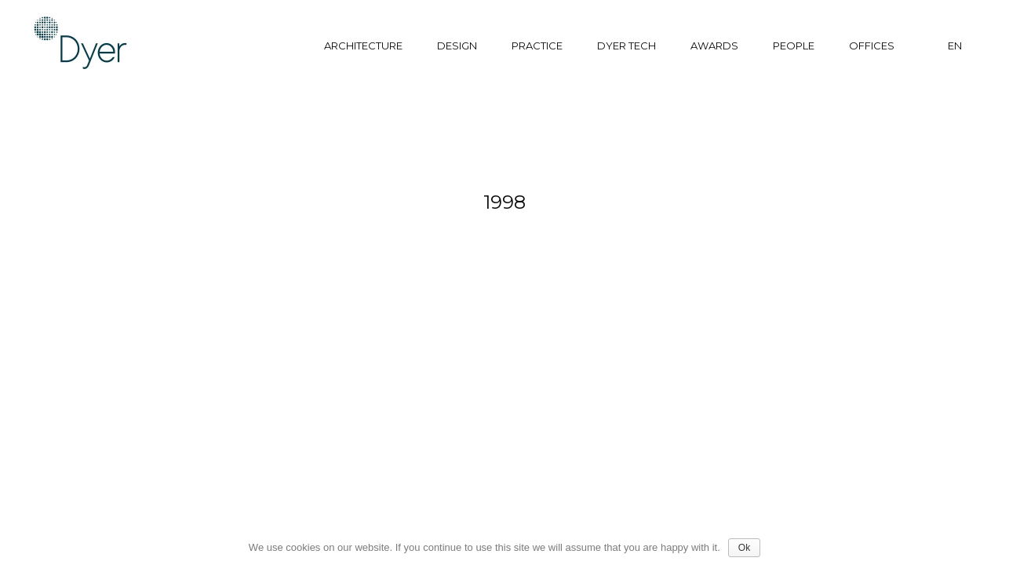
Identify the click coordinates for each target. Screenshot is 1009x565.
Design (457, 45)
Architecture (363, 45)
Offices (871, 45)
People (793, 45)
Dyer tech (626, 45)
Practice (537, 45)
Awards (714, 45)
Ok (744, 547)
